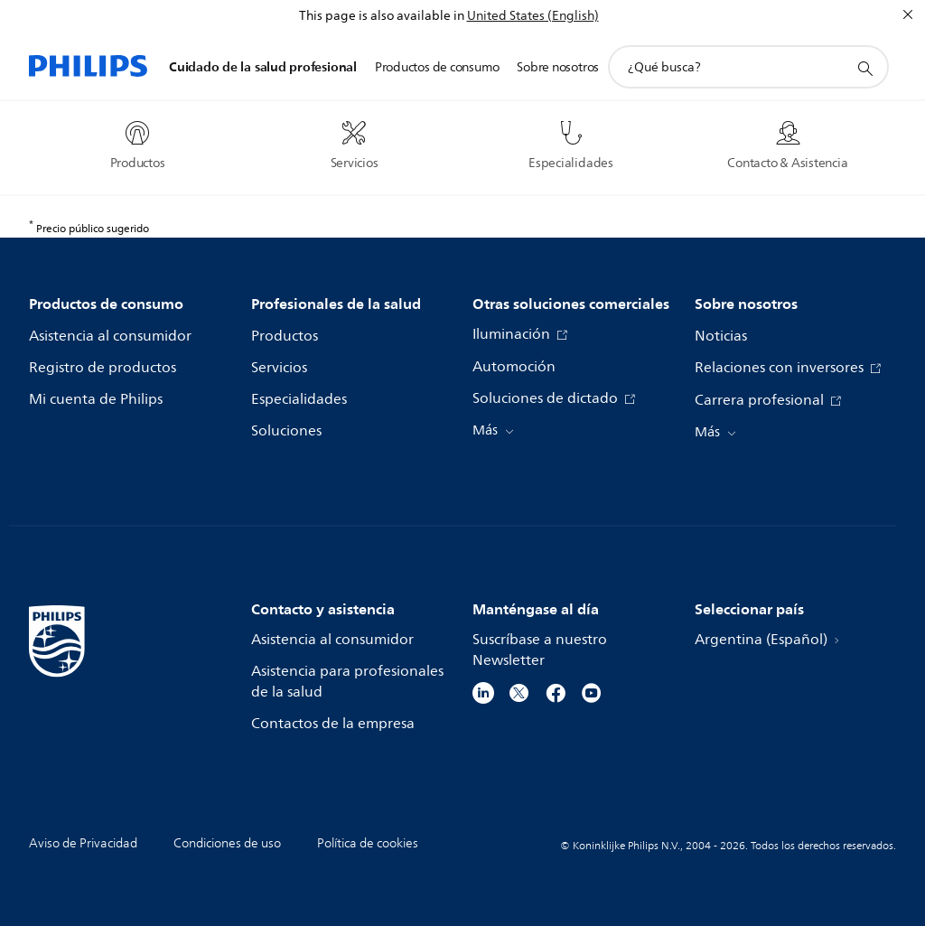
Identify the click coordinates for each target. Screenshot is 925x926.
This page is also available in (381, 15)
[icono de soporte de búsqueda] (864, 68)
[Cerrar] (908, 14)
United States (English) (533, 15)
